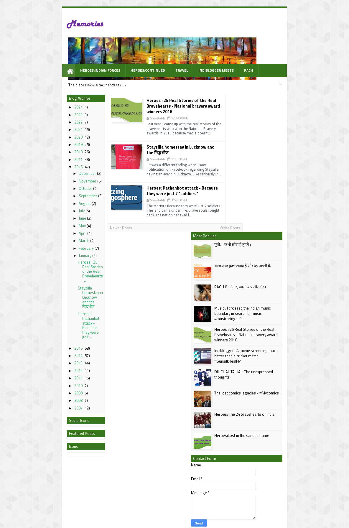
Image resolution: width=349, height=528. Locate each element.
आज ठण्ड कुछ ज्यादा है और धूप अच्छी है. (274, 109)
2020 (47, 118)
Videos (276, 50)
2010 (47, 366)
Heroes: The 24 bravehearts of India (276, 257)
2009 (47, 374)
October (54, 169)
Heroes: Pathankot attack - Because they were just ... (57, 306)
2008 (47, 381)
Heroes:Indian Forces (68, 50)
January (53, 236)
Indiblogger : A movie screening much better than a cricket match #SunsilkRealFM (277, 199)
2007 (47, 389)
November (56, 162)
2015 (47, 329)
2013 (47, 344)
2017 (47, 140)
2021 (47, 111)
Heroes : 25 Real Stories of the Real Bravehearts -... (58, 252)
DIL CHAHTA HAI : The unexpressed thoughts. (275, 217)
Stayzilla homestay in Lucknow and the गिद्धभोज (58, 278)
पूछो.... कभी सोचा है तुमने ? (264, 88)
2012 (47, 351)
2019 (47, 125)
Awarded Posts (245, 50)
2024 (47, 88)
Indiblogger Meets (184, 50)
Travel (149, 50)
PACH (216, 50)
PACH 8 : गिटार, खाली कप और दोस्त (271, 130)
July (50, 192)
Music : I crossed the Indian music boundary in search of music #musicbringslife (274, 156)
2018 (47, 133)
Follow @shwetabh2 (241, 377)
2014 (47, 336)
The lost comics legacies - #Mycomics (278, 236)
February (54, 229)
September (56, 177)
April (51, 214)
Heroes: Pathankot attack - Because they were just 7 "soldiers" (167, 175)
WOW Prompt (60, 63)
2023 (47, 95)
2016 (47, 148)
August (53, 184)
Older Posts (206, 213)
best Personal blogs (49, 523)
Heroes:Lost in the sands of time (273, 279)
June (51, 199)
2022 (47, 103)
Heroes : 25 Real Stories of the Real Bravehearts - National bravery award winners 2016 (163, 88)
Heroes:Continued (115, 50)
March (52, 221)
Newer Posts (91, 213)
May (51, 207)
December (56, 154)
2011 (47, 359)
